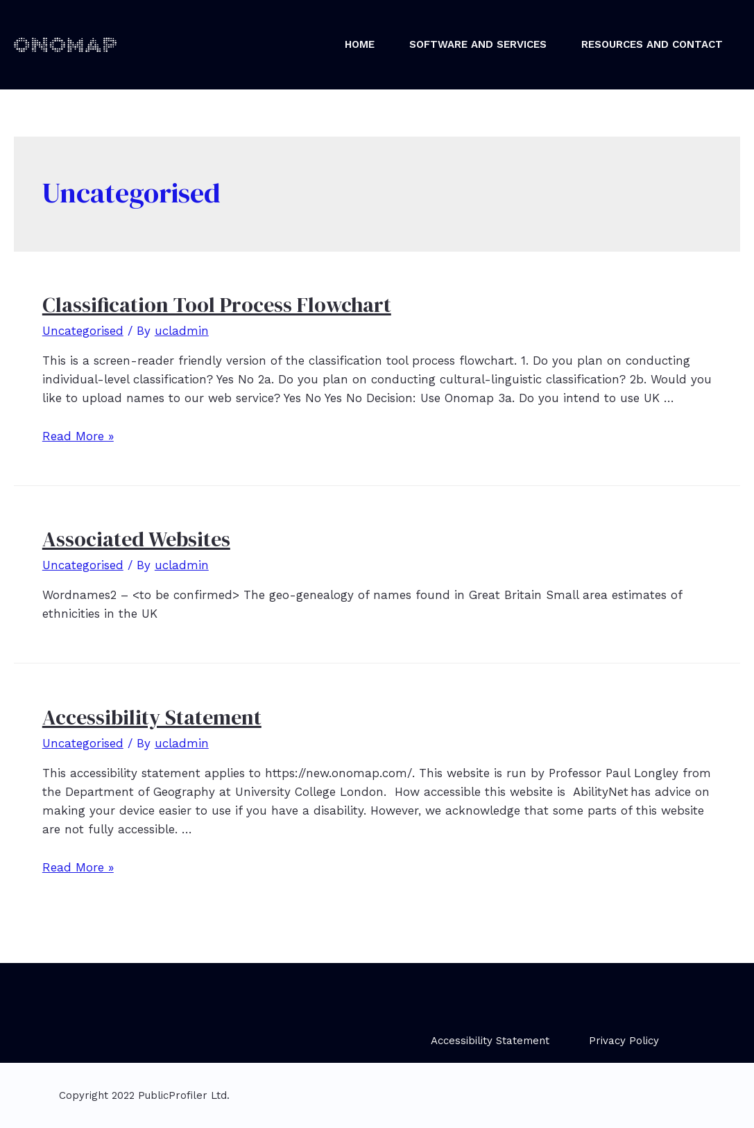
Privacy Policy (624, 1040)
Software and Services (478, 44)
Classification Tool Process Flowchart (216, 304)
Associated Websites (136, 539)
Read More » (78, 436)
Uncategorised (82, 331)
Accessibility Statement (152, 717)
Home (360, 44)
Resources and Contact (652, 44)
